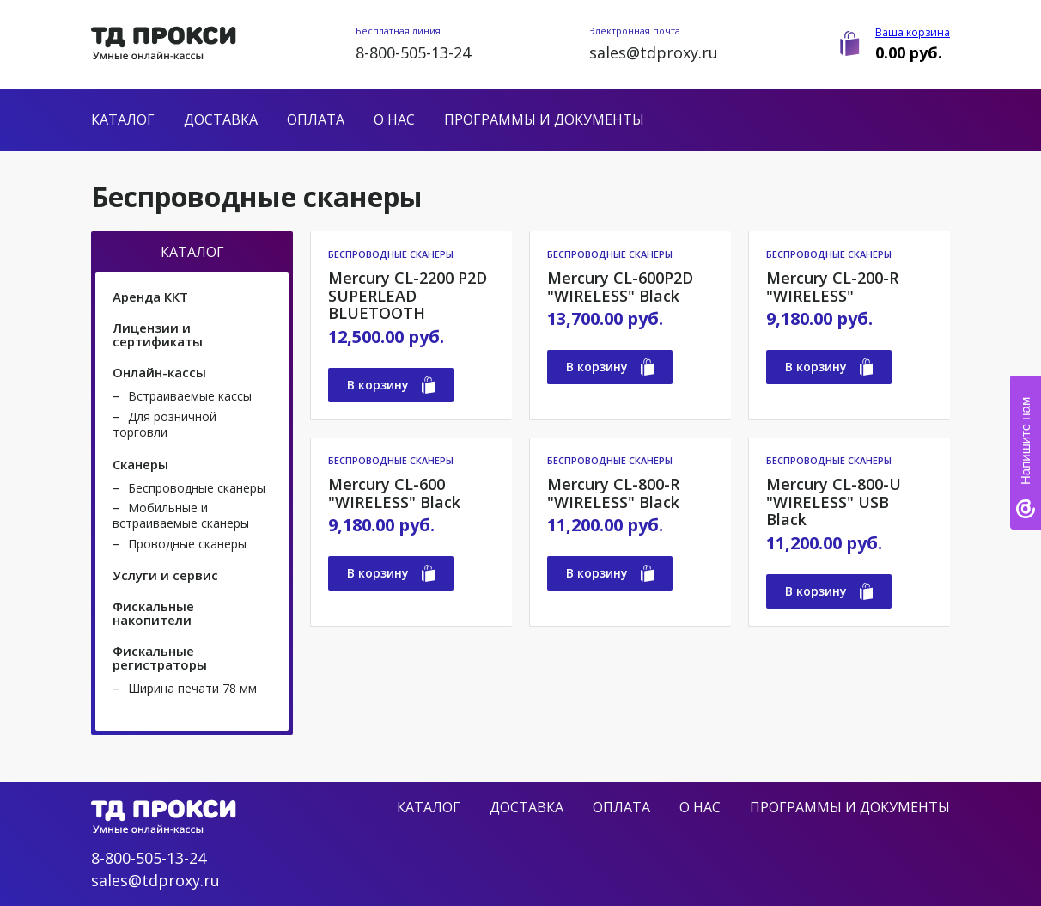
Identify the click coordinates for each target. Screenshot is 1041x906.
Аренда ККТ (150, 296)
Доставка (221, 119)
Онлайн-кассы (159, 372)
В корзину (391, 385)
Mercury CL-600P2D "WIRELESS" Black (620, 286)
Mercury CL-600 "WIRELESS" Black (394, 493)
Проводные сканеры (187, 544)
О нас (394, 119)
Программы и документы (544, 119)
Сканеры (140, 464)
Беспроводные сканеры (196, 488)
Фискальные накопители (153, 613)
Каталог (123, 119)
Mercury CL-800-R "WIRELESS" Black (613, 493)
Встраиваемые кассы (190, 396)
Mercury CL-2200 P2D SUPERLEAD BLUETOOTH (407, 295)
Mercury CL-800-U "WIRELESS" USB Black (833, 502)
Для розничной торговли (164, 424)
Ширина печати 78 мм (192, 688)
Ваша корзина (912, 32)
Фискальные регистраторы (160, 657)
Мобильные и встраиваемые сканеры (181, 515)
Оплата (315, 119)
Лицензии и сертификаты (158, 334)
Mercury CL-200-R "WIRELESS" (832, 286)
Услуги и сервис (165, 575)
